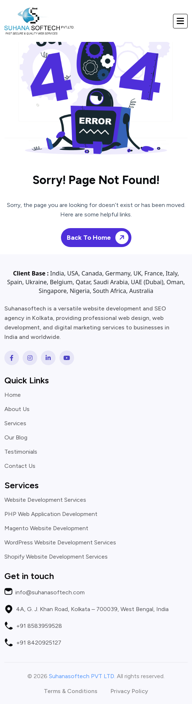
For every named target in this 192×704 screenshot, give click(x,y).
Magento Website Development (46, 528)
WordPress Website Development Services (60, 542)
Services (15, 423)
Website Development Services (45, 500)
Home (12, 395)
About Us (17, 409)
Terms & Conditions (70, 691)
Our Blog (15, 438)
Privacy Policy (129, 691)
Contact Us (19, 466)
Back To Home (99, 237)
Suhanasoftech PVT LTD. (82, 676)
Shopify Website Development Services (56, 557)
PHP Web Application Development (50, 514)
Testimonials (20, 452)
